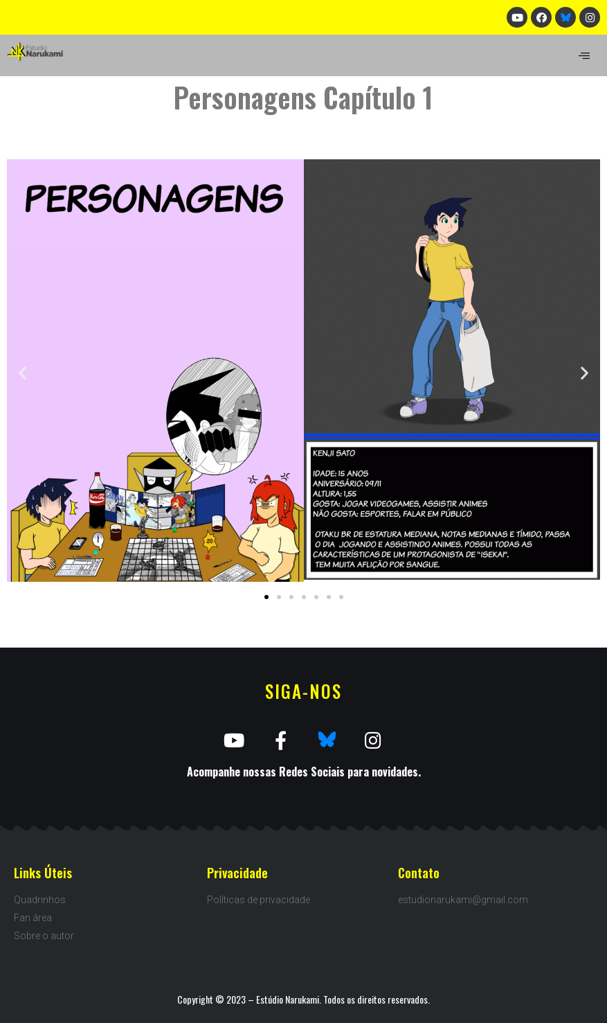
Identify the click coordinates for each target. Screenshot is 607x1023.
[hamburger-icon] (584, 55)
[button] (266, 597)
